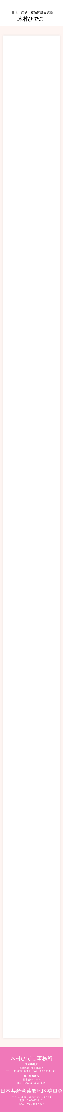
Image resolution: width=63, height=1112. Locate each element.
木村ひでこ (32, 16)
